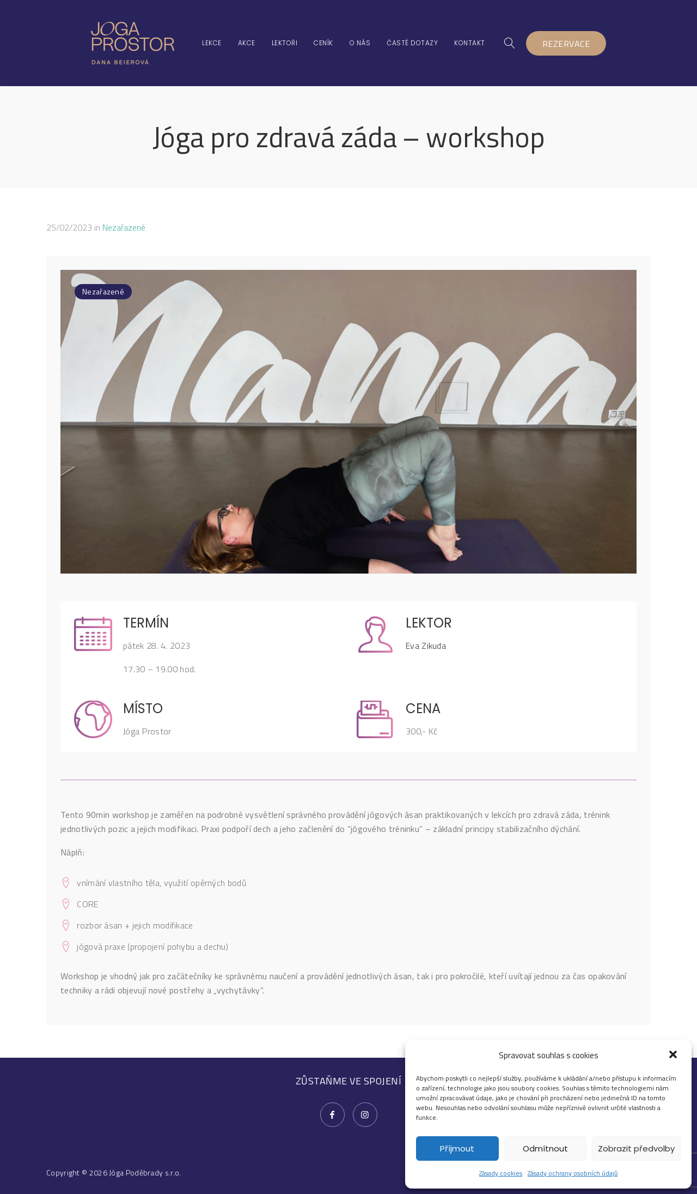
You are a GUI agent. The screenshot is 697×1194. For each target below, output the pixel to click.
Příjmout (457, 1148)
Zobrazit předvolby (636, 1148)
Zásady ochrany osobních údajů (572, 1173)
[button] (674, 1055)
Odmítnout (545, 1148)
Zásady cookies (500, 1173)
